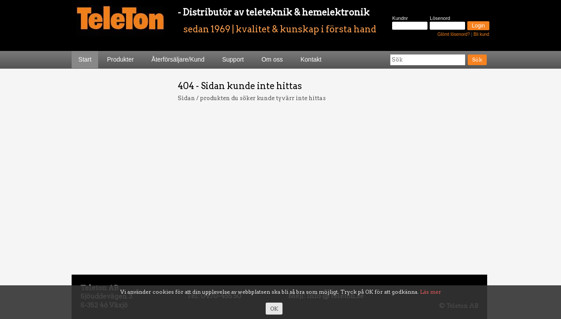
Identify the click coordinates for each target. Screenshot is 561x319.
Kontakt (311, 59)
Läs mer (430, 291)
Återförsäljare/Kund (178, 59)
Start (85, 59)
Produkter (120, 59)
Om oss (271, 59)
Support (233, 59)
